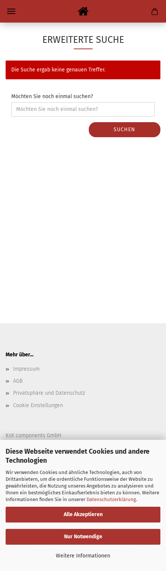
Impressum (26, 369)
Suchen (124, 129)
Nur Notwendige (83, 536)
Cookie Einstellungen (38, 405)
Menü (11, 11)
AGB (17, 381)
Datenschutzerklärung (111, 499)
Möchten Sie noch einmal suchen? (52, 96)
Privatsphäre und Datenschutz (49, 393)
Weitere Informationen (83, 556)
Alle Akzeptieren (83, 514)
